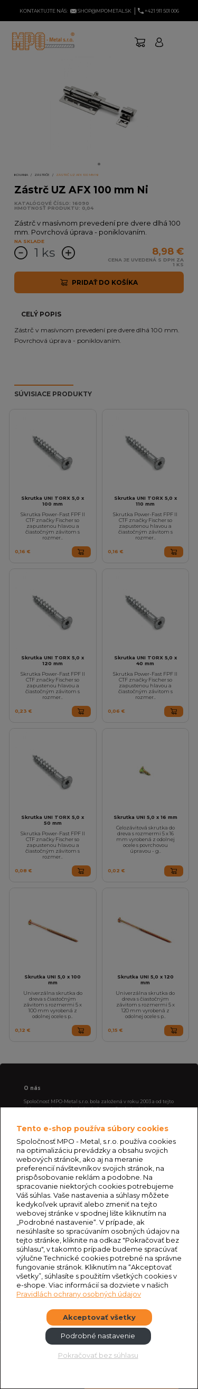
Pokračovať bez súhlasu (98, 1355)
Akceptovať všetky (99, 1317)
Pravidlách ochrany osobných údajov (78, 1294)
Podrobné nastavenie (98, 1335)
